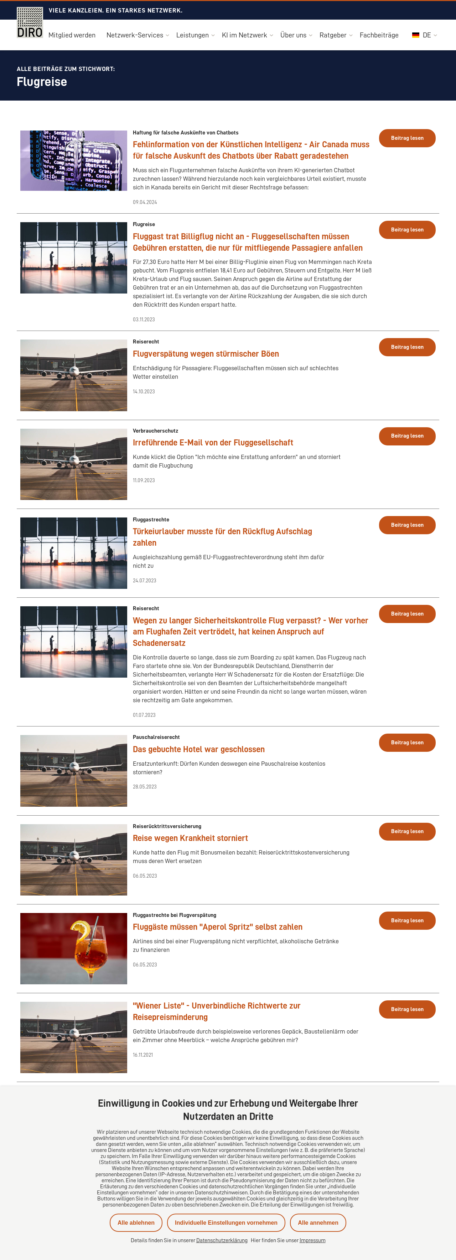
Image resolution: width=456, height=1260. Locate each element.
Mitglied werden (71, 35)
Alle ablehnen (136, 1223)
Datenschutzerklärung (222, 1240)
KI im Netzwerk (244, 35)
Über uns (293, 35)
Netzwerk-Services (135, 35)
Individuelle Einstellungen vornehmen (226, 1223)
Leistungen (192, 35)
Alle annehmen (318, 1223)
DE (421, 35)
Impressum (313, 1240)
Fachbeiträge (379, 35)
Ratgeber (333, 35)
